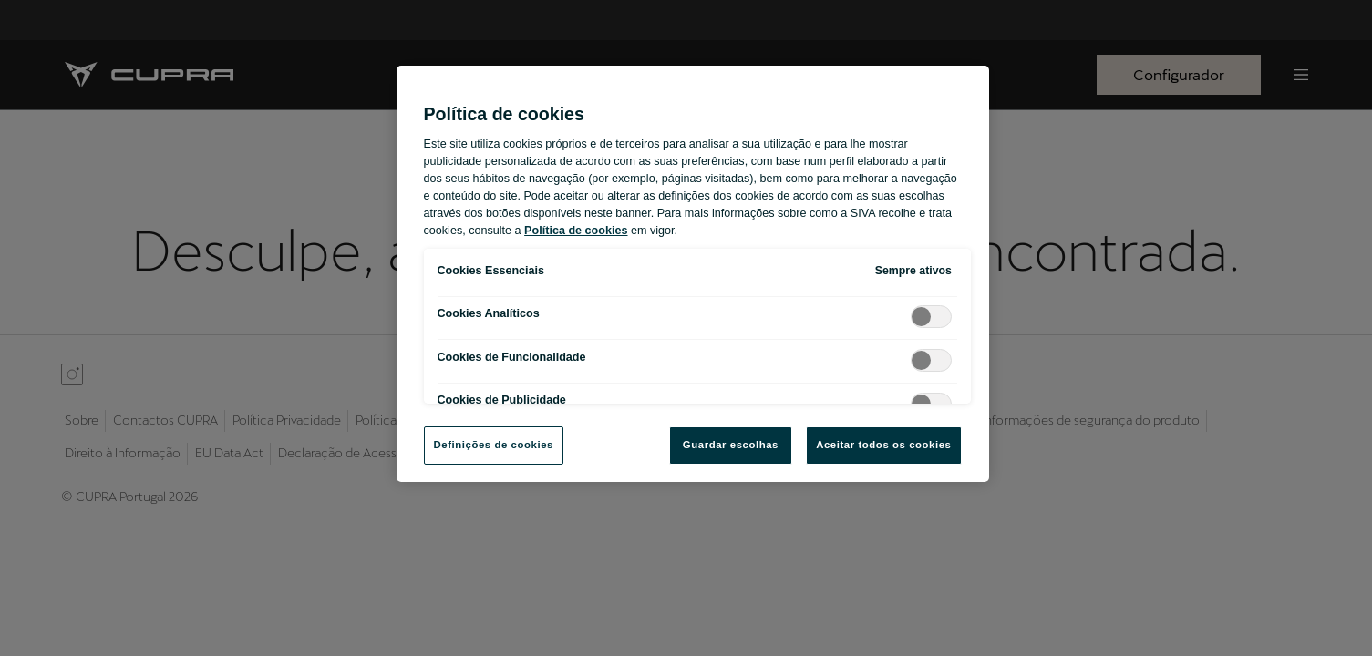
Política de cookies (575, 230)
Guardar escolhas (731, 444)
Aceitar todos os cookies (883, 444)
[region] (693, 274)
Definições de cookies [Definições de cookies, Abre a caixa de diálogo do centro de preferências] (493, 444)
